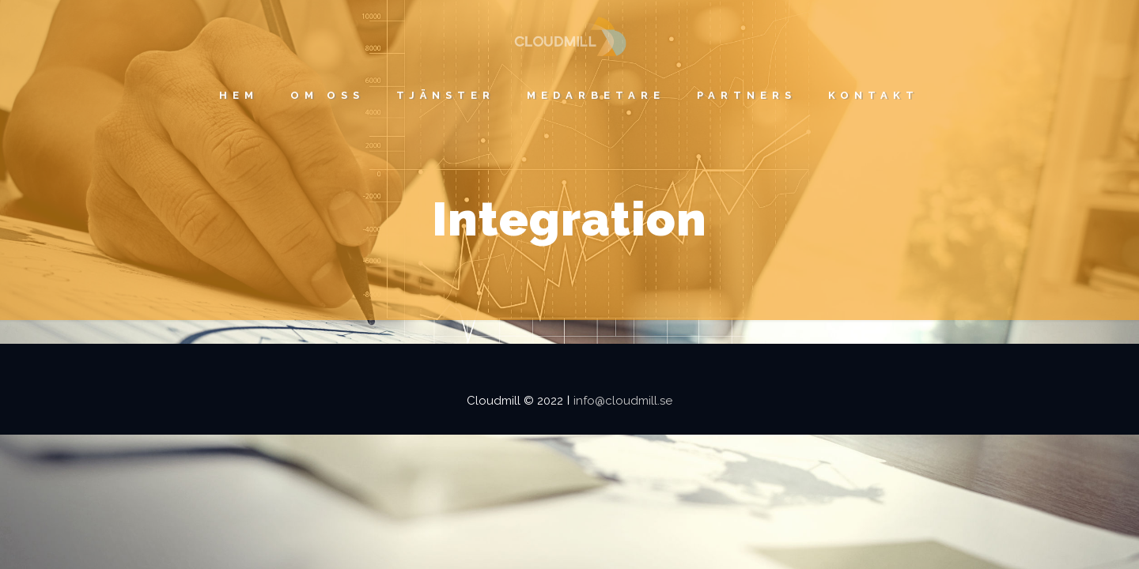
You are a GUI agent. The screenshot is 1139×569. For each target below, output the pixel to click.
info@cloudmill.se (622, 401)
